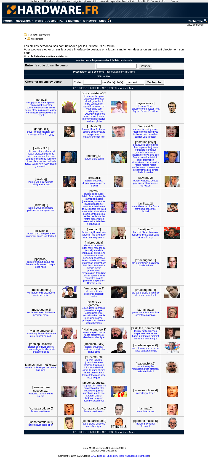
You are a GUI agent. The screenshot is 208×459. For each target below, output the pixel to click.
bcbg (90, 377)
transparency (98, 280)
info (156, 157)
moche (136, 132)
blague (46, 262)
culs (88, 426)
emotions (100, 423)
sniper (137, 333)
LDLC (94, 456)
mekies (147, 423)
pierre (135, 312)
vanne (43, 264)
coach (97, 137)
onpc (37, 267)
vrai (40, 161)
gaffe (103, 234)
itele (149, 170)
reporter (143, 147)
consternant (36, 105)
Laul (153, 295)
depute (49, 182)
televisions (94, 375)
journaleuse (142, 152)
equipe (90, 134)
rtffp (102, 388)
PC (61, 20)
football (145, 211)
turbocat (152, 137)
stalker (31, 347)
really (47, 164)
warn (85, 237)
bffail (155, 145)
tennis (152, 393)
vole (145, 137)
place (96, 111)
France (144, 111)
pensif (101, 158)
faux (39, 107)
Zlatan (150, 234)
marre (45, 107)
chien (85, 308)
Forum (8, 20)
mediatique (90, 318)
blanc (40, 132)
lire (104, 385)
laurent (44, 102)
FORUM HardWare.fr (39, 35)
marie (43, 166)
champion (153, 232)
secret (28, 110)
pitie (47, 112)
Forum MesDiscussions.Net (96, 448)
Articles (50, 20)
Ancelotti (143, 237)
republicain (137, 369)
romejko (87, 119)
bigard (53, 164)
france (97, 134)
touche (45, 349)
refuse (36, 158)
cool (53, 132)
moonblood (89, 390)
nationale (151, 315)
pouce (31, 134)
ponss (95, 320)
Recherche (197, 21)
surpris (29, 158)
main (40, 110)
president (87, 349)
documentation (91, 400)
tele (157, 155)
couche (45, 333)
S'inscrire (90, 20)
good (37, 134)
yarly (41, 164)
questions (88, 393)
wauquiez (41, 182)
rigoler (47, 210)
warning (93, 237)
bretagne (37, 352)
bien (42, 134)
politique (36, 184)
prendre (89, 111)
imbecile (34, 112)
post (94, 385)
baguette (145, 350)
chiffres (95, 119)
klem (98, 283)
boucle (148, 162)
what (44, 156)
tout (88, 109)
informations (138, 162)
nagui (101, 98)
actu (152, 155)
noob (101, 400)
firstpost (99, 398)
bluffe (43, 158)
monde (93, 109)
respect (51, 151)
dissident (142, 265)
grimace (154, 129)
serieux (51, 156)
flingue (91, 352)
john (37, 347)
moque (153, 338)
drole (36, 264)
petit (144, 183)
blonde (45, 352)
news (146, 155)
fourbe (50, 393)
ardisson (39, 153)
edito (100, 313)
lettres (102, 119)
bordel (43, 151)
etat (92, 337)
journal (154, 147)
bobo (149, 132)
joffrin (89, 323)
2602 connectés (195, 25)
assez (52, 107)
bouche (86, 132)
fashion (137, 134)
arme (97, 352)
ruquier (31, 262)
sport (50, 425)
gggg (51, 134)
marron (151, 152)
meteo (143, 167)
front (102, 114)
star (101, 111)
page (88, 385)
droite (150, 265)
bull (153, 423)
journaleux (151, 150)
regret (41, 115)
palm (86, 101)
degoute (93, 101)
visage (53, 110)
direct (154, 170)
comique (51, 264)
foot (98, 129)
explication (89, 388)
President (153, 111)
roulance (136, 234)
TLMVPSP (88, 114)
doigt (91, 232)
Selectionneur (139, 109)
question (100, 390)
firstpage (89, 398)
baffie (29, 151)
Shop (105, 20)
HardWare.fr (24, 20)
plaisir (99, 121)
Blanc (150, 106)
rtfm (97, 388)
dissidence (154, 263)
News (39, 20)
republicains (99, 349)
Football (150, 109)
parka (140, 371)
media (138, 165)
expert (100, 310)
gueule (94, 132)
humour (39, 262)
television (144, 157)
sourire (39, 210)
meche (149, 172)
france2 (39, 336)
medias (145, 165)
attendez (45, 184)
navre (86, 116)
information (148, 160)
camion (138, 137)
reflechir (94, 185)
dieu (36, 161)
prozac (51, 102)
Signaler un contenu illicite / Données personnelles (123, 456)
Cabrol (98, 395)
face (92, 106)
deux (32, 336)
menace (96, 234)
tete (27, 112)
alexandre (149, 411)
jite (149, 147)
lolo (35, 132)
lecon (97, 232)
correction (146, 185)
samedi (47, 336)
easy (150, 237)
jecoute (99, 278)
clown (144, 134)
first (83, 385)
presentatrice (140, 170)
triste (87, 103)
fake (45, 161)
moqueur (145, 338)
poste (52, 349)
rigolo (43, 267)
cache (46, 110)
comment (36, 156)
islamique (99, 337)
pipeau (97, 224)
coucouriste (97, 103)
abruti (42, 112)
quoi (46, 153)
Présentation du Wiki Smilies (120, 72)
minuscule (152, 183)
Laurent (142, 106)
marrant (155, 336)
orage (94, 370)
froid (95, 365)
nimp (51, 153)
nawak (31, 153)
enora (29, 349)
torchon (94, 315)
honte (53, 112)
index (99, 385)
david (43, 347)
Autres (132, 88)
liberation (97, 323)
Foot (157, 109)
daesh (86, 337)
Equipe (136, 111)
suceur (99, 318)
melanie (137, 129)
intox (139, 160)
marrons (88, 365)
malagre (37, 349)
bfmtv (135, 147)
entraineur (88, 137)
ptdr (142, 336)
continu (155, 162)
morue (143, 132)
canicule (87, 370)
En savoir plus (158, 1)
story (34, 110)
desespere (89, 96)
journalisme (90, 310)
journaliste (140, 150)
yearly (35, 164)
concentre (90, 278)
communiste (153, 312)
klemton (91, 283)
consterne (32, 107)
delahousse (139, 145)
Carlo (156, 234)
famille (97, 393)
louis (145, 263)
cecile (45, 425)
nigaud (86, 106)
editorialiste (91, 313)
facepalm (47, 105)
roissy (28, 164)
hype (155, 132)
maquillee (153, 134)
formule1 (145, 426)
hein (29, 156)
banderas (91, 121)
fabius (85, 232)
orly (54, 161)
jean (37, 166)
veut (100, 109)
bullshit (141, 172)
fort (46, 134)
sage (103, 375)
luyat (146, 393)
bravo (29, 132)
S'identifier (73, 20)
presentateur (153, 167)
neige (101, 365)
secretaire (141, 315)
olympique (96, 426)
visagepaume (33, 102)
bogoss (96, 377)
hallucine (51, 158)
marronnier (137, 155)
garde (91, 308)
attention (86, 234)
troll (49, 161)
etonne (29, 161)
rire (52, 210)
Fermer (174, 1)
